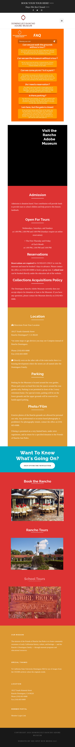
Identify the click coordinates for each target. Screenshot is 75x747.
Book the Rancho (36, 481)
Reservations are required (22, 263)
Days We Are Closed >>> (37, 7)
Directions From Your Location (27, 325)
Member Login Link (18, 716)
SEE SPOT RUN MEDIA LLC (44, 741)
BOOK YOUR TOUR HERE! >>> (37, 3)
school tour (58, 270)
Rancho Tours (34, 530)
